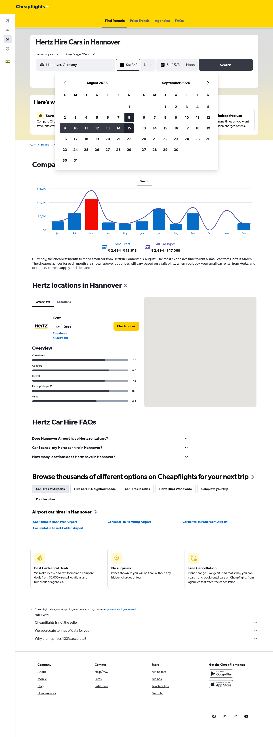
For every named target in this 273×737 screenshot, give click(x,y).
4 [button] (86, 117)
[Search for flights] (7, 20)
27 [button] (107, 150)
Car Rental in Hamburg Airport (129, 522)
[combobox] (47, 54)
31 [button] (76, 160)
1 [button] (129, 107)
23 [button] (65, 150)
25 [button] (86, 150)
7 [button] (118, 117)
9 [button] (65, 128)
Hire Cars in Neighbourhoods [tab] (95, 489)
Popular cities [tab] (45, 499)
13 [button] (108, 128)
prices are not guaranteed (121, 609)
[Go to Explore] (7, 48)
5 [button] (97, 117)
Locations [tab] (64, 302)
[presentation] (126, 285)
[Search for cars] (7, 39)
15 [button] (129, 128)
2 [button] (65, 117)
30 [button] (65, 160)
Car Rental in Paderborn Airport (205, 522)
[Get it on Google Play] (221, 673)
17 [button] (76, 139)
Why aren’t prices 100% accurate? (146, 638)
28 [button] (118, 150)
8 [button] (129, 117)
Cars (33, 144)
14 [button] (118, 128)
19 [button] (97, 139)
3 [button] (75, 117)
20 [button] (107, 139)
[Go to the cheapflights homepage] (32, 7)
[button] (8, 7)
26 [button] (97, 150)
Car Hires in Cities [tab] (137, 489)
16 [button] (65, 139)
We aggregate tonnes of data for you (146, 630)
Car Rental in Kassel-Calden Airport (58, 528)
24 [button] (75, 150)
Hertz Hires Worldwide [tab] (175, 489)
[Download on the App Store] (221, 684)
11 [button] (86, 128)
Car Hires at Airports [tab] (50, 489)
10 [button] (76, 128)
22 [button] (129, 139)
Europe (45, 144)
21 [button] (118, 139)
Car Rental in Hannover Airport (55, 522)
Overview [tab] (43, 302)
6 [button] (108, 117)
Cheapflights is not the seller (146, 622)
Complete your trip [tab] (214, 489)
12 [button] (97, 128)
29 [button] (129, 150)
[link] (126, 326)
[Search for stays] (7, 29)
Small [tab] (144, 181)
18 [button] (86, 139)
